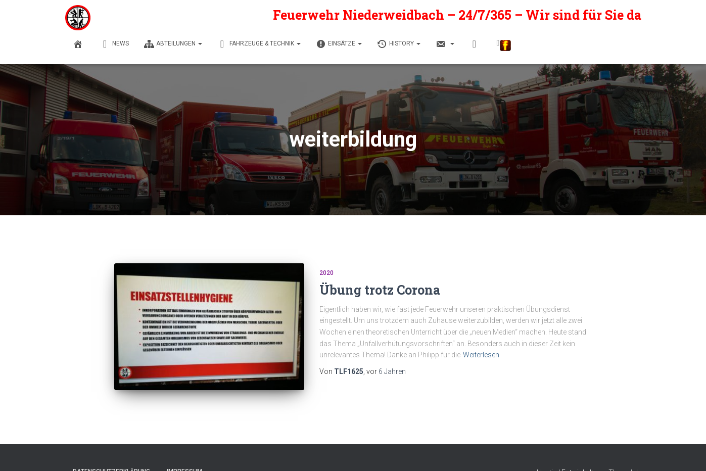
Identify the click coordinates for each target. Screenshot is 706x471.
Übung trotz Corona (379, 289)
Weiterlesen (481, 355)
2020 (326, 272)
